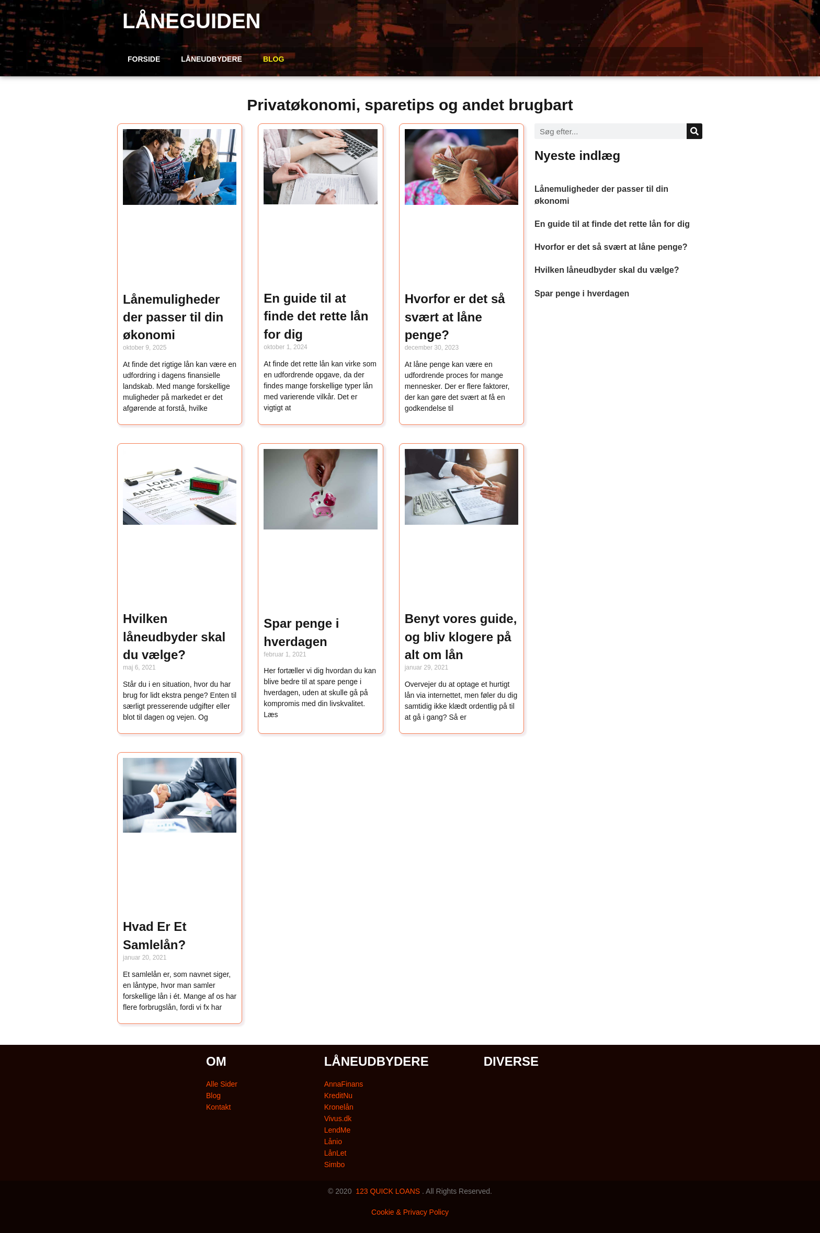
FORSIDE (144, 59)
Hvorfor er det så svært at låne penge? (455, 317)
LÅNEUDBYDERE (211, 59)
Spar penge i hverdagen (581, 293)
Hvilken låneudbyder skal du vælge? (174, 637)
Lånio (333, 1141)
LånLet (335, 1153)
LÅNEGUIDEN (191, 20)
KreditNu (338, 1095)
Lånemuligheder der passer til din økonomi (173, 317)
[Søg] (694, 131)
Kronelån (339, 1107)
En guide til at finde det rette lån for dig (316, 316)
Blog (213, 1095)
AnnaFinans (343, 1084)
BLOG (273, 59)
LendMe (337, 1130)
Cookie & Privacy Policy (410, 1212)
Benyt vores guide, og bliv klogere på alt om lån (461, 637)
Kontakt (218, 1107)
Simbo (334, 1164)
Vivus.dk (338, 1118)
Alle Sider (221, 1084)
